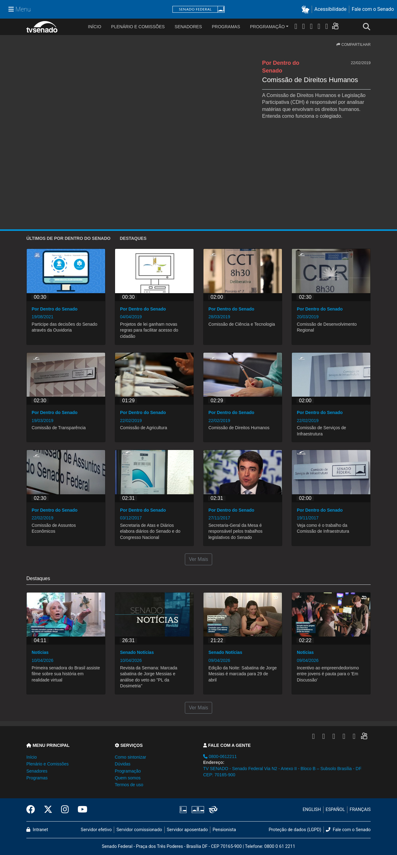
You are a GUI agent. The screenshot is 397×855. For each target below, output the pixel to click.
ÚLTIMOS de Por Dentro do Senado (68, 238)
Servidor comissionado (139, 829)
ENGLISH (312, 809)
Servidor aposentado (187, 829)
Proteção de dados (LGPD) (295, 829)
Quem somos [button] (128, 777)
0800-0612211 (220, 756)
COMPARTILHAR (354, 44)
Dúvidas (123, 763)
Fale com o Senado (373, 9)
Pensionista (224, 829)
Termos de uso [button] (129, 784)
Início (31, 757)
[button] (306, 9)
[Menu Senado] (19, 9)
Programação (267, 26)
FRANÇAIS (360, 809)
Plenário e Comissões (138, 26)
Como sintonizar (130, 757)
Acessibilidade (330, 9)
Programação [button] (128, 771)
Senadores (188, 26)
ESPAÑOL (335, 809)
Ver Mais (198, 559)
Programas (226, 26)
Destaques (133, 238)
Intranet (37, 829)
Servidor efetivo (96, 829)
